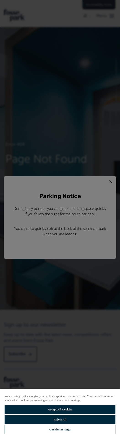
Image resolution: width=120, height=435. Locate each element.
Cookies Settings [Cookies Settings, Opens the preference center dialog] (59, 429)
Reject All (60, 419)
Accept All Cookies (60, 409)
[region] (60, 412)
